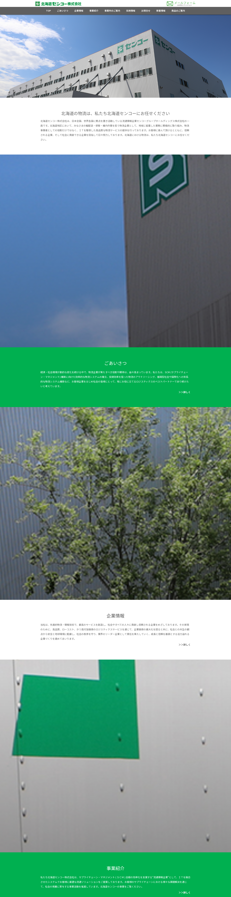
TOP (48, 10)
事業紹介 (93, 10)
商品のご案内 (178, 10)
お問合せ (145, 10)
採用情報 (130, 10)
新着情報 (160, 10)
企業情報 (78, 10)
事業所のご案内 (112, 10)
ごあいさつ (62, 10)
